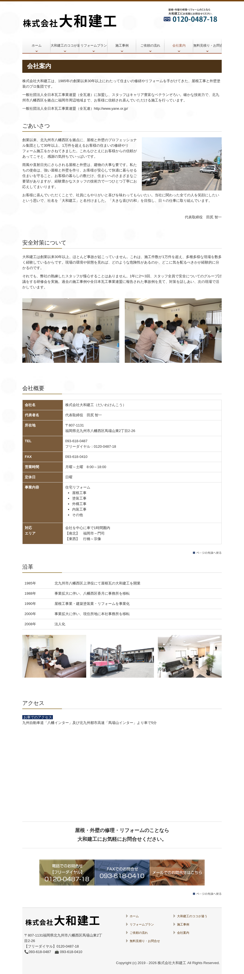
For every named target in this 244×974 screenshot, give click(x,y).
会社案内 (179, 45)
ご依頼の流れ (150, 45)
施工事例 (122, 45)
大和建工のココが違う (65, 45)
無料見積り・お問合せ (207, 45)
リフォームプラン (93, 45)
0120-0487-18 (105, 446)
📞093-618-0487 (37, 952)
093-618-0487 (76, 441)
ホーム (37, 45)
